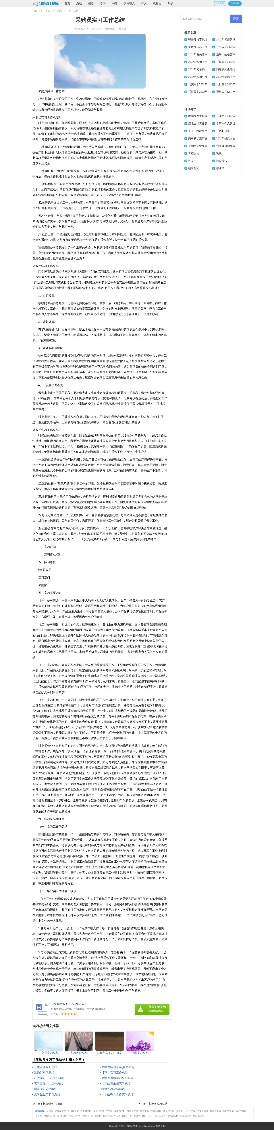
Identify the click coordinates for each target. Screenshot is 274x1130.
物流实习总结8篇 (45, 1088)
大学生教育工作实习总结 (117, 1094)
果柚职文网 (49, 1116)
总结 (79, 3)
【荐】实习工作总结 (114, 1072)
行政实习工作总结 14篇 (49, 1078)
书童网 (109, 1111)
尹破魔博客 (60, 1111)
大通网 (179, 1111)
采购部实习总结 (44, 1072)
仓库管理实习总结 (45, 1067)
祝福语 (157, 3)
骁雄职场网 (74, 1116)
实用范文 (129, 3)
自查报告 (221, 160)
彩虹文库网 (241, 1111)
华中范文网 (119, 1111)
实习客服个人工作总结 (48, 1083)
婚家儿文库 (132, 1126)
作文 (144, 3)
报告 (91, 3)
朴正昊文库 (147, 1116)
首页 (67, 3)
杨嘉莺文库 (215, 1111)
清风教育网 (172, 1116)
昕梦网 (85, 1116)
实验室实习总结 (157, 1103)
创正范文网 (198, 1116)
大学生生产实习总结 (47, 1094)
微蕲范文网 (228, 1111)
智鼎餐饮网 (134, 1116)
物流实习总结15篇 (113, 1088)
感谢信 (220, 168)
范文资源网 (202, 1111)
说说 (219, 153)
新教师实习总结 (52, 1103)
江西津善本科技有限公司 (115, 1116)
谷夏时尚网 (85, 1111)
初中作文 (193, 168)
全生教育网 (185, 1116)
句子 (170, 3)
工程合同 (193, 153)
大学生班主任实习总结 (116, 1083)
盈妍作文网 (98, 1111)
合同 (103, 3)
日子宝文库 (189, 1111)
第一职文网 (62, 1116)
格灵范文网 (168, 1111)
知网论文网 (132, 1111)
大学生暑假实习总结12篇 (117, 1078)
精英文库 (144, 1111)
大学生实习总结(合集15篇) (118, 1067)
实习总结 (73, 11)
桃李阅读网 (155, 1111)
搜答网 (38, 1116)
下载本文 (121, 28)
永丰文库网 (95, 1116)
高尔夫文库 (160, 1116)
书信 (114, 3)
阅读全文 (109, 28)
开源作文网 (73, 1111)
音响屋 (50, 1111)
